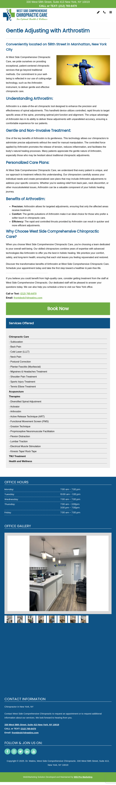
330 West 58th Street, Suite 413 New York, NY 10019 (31, 724)
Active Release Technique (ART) (27, 416)
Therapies (14, 396)
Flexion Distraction (20, 436)
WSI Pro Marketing (83, 777)
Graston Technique (20, 426)
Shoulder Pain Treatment (23, 376)
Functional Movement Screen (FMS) (29, 421)
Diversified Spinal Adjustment (25, 401)
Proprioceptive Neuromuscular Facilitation (32, 431)
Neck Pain (15, 357)
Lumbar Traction (19, 441)
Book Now (58, 309)
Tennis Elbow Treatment (23, 386)
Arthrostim (15, 411)
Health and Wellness (20, 461)
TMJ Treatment (17, 456)
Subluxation (16, 342)
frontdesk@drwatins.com (28, 298)
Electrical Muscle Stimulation (25, 446)
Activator (15, 406)
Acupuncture (16, 391)
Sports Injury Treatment (22, 381)
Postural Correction (20, 361)
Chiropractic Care (19, 336)
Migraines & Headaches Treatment (28, 371)
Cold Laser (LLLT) (19, 351)
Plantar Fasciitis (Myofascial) (25, 366)
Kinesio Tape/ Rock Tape (23, 451)
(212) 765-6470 (68, 5)
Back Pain (15, 346)
